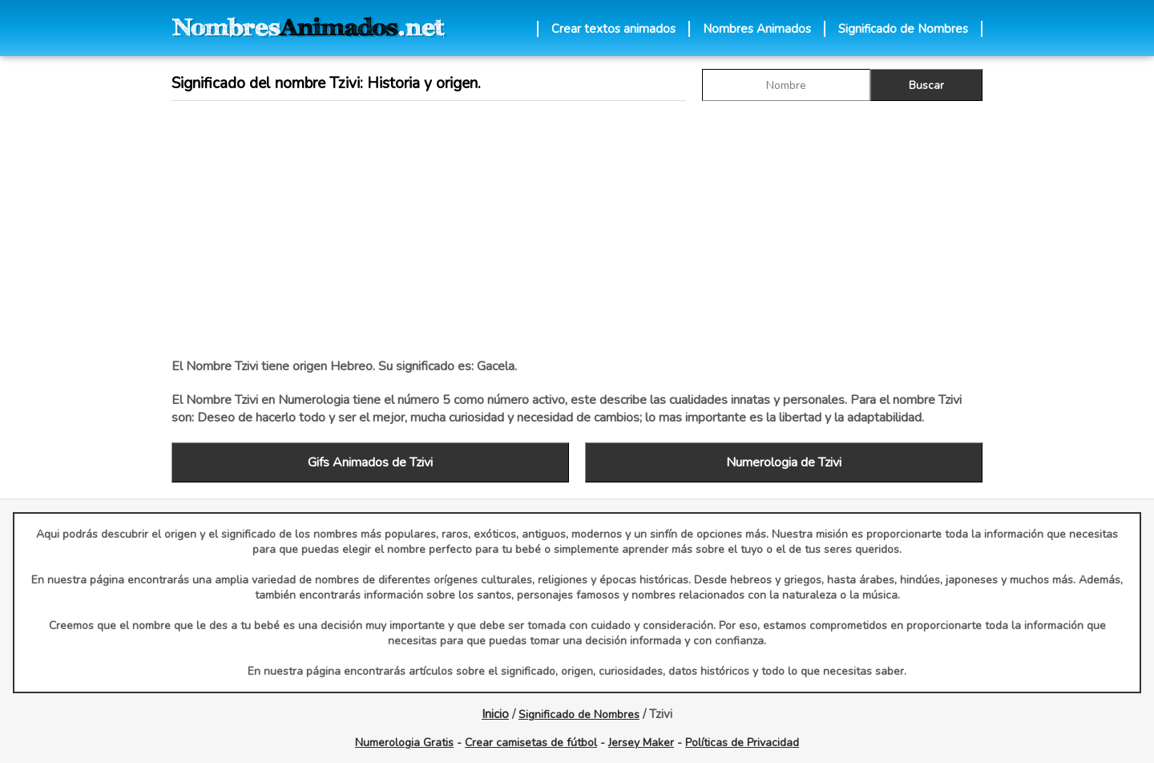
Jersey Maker (641, 742)
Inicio (495, 714)
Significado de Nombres (903, 29)
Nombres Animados (757, 29)
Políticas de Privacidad (742, 742)
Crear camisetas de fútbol (531, 742)
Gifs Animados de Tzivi (370, 462)
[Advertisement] (577, 229)
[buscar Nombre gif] (786, 85)
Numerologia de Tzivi (783, 462)
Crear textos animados (613, 29)
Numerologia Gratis (404, 742)
